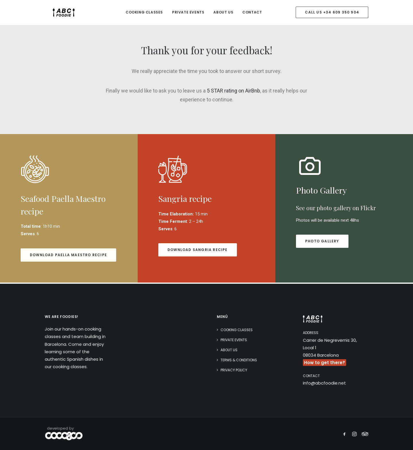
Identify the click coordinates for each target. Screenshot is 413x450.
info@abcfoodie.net (324, 383)
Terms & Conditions (239, 360)
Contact (252, 12)
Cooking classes (144, 12)
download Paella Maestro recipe (68, 256)
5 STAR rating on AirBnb (233, 92)
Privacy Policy (234, 370)
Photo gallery (322, 242)
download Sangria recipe (197, 250)
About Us (223, 12)
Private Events (188, 12)
